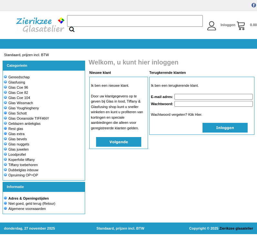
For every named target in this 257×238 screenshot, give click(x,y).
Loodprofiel (15, 154)
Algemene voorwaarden (27, 209)
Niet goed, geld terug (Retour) (31, 203)
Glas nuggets (16, 144)
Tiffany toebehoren (21, 165)
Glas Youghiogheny (21, 108)
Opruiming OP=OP (21, 175)
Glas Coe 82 (16, 92)
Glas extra (14, 134)
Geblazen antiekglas (22, 123)
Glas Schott (15, 113)
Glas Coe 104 (17, 98)
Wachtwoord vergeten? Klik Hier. (176, 114)
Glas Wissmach (18, 103)
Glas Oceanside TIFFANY (26, 118)
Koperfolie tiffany (19, 160)
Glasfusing (14, 82)
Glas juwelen (16, 149)
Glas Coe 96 (16, 87)
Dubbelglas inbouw (21, 170)
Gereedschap (17, 77)
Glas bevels (15, 139)
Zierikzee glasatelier (236, 228)
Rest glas (13, 129)
